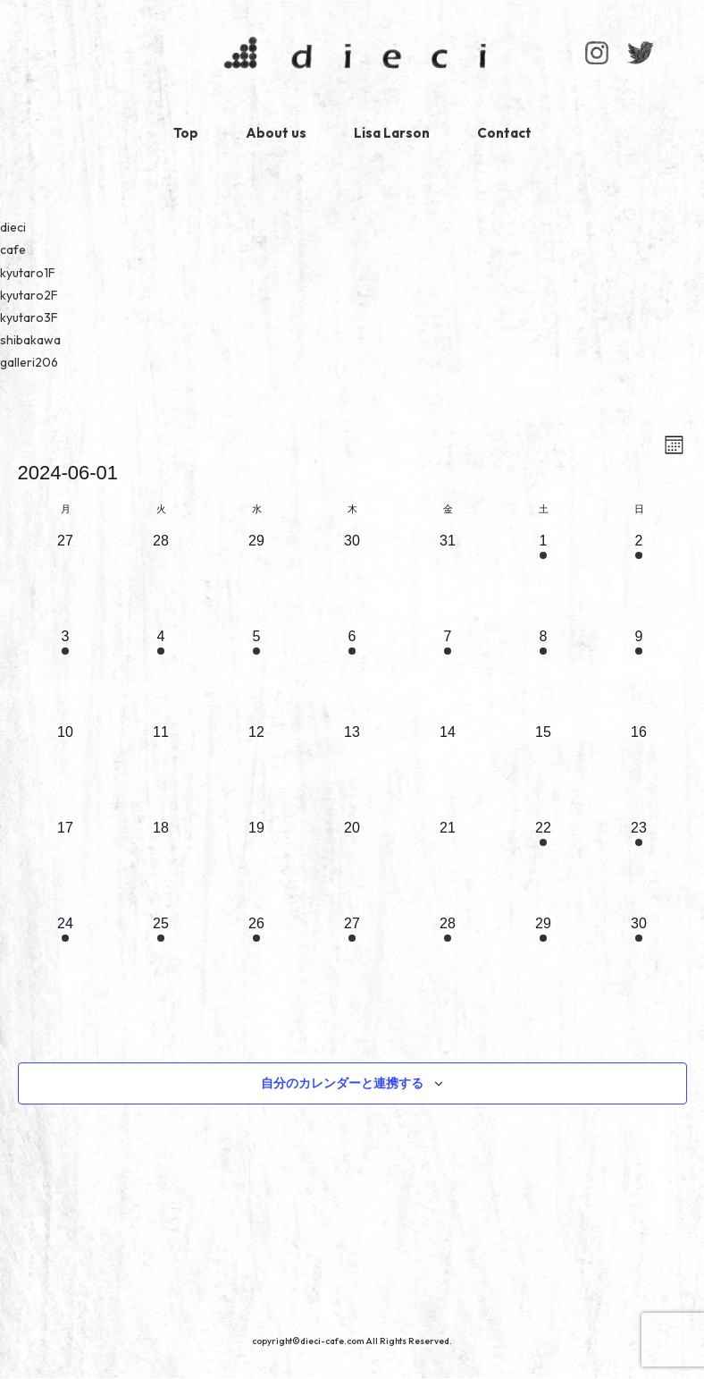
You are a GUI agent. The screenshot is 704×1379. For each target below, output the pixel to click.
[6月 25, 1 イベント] (161, 961)
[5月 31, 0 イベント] (448, 578)
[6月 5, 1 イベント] (257, 674)
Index (619, 12)
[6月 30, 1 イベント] (639, 961)
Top (185, 132)
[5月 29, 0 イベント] (257, 578)
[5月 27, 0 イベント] (65, 578)
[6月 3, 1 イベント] (65, 674)
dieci (352, 56)
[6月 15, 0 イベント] (543, 769)
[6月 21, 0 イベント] (448, 865)
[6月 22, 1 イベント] (543, 865)
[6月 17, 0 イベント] (65, 865)
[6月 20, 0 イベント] (352, 865)
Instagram (596, 52)
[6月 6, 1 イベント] (352, 674)
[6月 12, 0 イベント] (257, 769)
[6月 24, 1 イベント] (65, 961)
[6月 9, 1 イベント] (639, 674)
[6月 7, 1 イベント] (448, 674)
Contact (504, 132)
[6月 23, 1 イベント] (639, 865)
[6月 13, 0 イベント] (352, 769)
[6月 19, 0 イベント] (257, 865)
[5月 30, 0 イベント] (352, 578)
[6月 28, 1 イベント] (448, 961)
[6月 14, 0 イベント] (448, 769)
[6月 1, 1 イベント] (543, 578)
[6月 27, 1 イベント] (352, 961)
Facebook (640, 52)
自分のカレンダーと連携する (342, 1083)
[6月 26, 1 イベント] (257, 961)
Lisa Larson (392, 132)
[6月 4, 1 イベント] (161, 674)
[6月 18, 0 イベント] (161, 865)
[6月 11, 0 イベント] (161, 769)
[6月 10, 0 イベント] (65, 769)
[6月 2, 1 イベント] (639, 578)
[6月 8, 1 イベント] (543, 674)
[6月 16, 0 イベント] (639, 769)
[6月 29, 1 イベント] (543, 961)
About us (276, 132)
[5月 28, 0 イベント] (161, 578)
